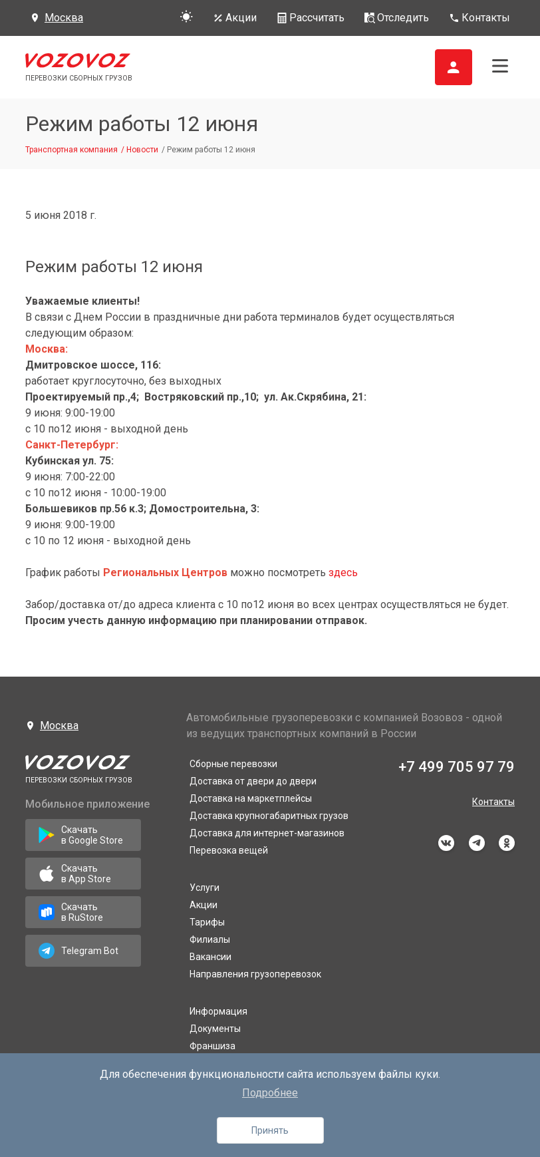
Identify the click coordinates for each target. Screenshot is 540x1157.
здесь (343, 572)
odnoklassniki (507, 843)
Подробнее (270, 1092)
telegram (477, 843)
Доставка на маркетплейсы (251, 798)
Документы (215, 1028)
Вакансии (210, 956)
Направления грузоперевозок (255, 974)
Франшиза (212, 1046)
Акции (203, 905)
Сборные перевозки (233, 763)
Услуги (204, 887)
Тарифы (207, 922)
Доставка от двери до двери (253, 781)
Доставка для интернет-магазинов (267, 833)
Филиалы (210, 939)
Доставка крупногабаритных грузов (269, 815)
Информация (218, 1011)
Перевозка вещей (229, 850)
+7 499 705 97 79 (456, 766)
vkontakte (446, 843)
